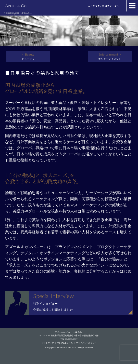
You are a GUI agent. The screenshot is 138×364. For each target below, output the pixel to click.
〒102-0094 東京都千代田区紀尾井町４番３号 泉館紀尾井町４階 (69, 335)
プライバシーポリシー (86, 343)
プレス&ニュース (65, 343)
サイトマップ (48, 343)
